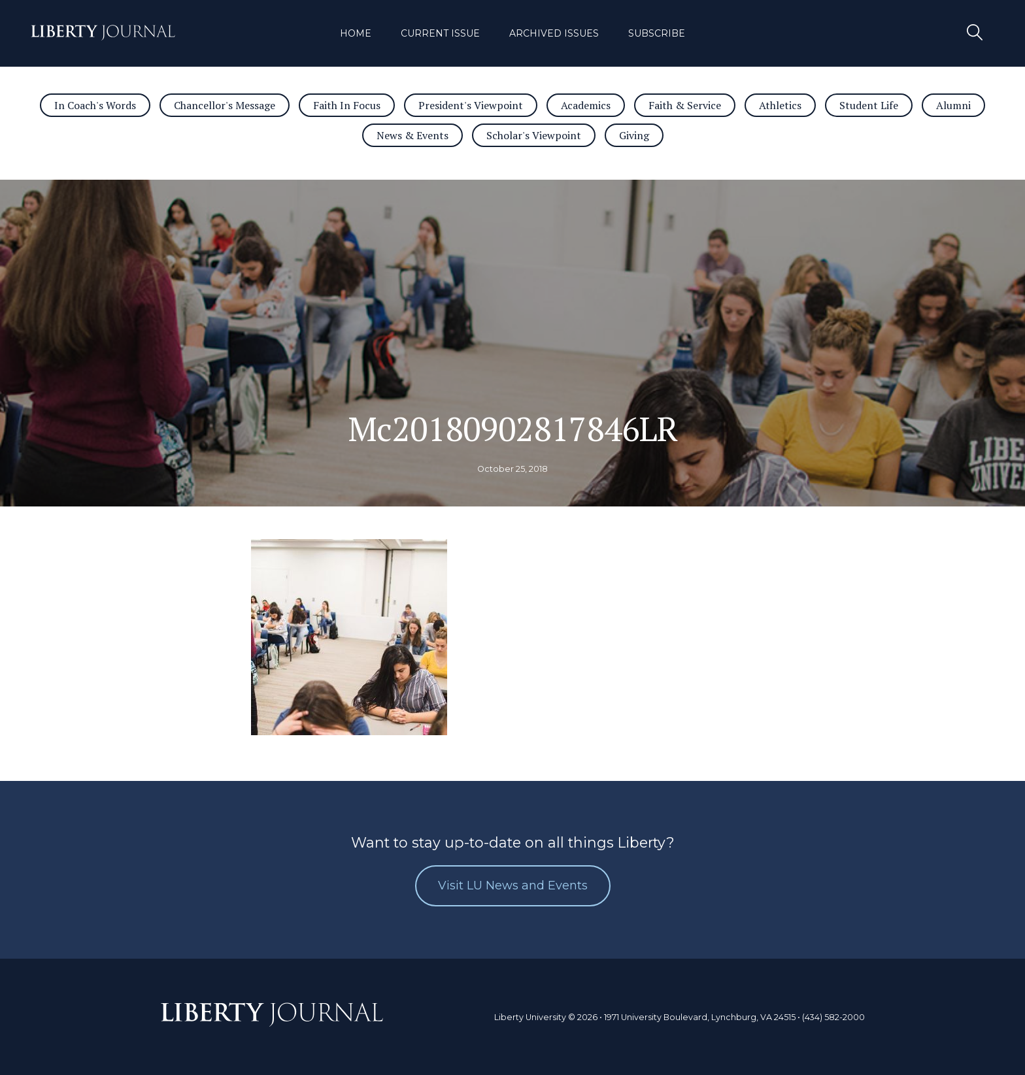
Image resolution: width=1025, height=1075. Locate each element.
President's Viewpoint (470, 105)
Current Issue (440, 33)
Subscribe (656, 33)
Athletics (780, 105)
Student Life (868, 105)
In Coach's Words (95, 105)
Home (355, 33)
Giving (634, 135)
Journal (103, 34)
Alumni (953, 105)
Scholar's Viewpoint (533, 135)
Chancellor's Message (224, 105)
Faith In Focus (346, 105)
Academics (586, 105)
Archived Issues (554, 33)
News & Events (412, 135)
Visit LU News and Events (513, 885)
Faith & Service (684, 105)
